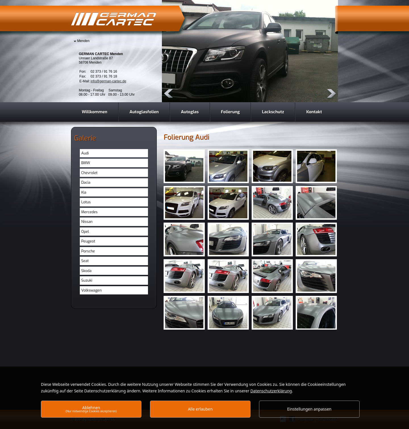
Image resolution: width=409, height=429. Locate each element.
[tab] (82, 41)
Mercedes (89, 212)
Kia (83, 192)
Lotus (86, 202)
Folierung (230, 112)
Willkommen (94, 112)
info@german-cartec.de (108, 81)
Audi (85, 153)
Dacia (85, 182)
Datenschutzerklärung (271, 391)
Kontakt (314, 112)
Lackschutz (273, 112)
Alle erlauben (200, 409)
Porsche (88, 251)
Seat (85, 260)
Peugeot (88, 241)
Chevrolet (89, 172)
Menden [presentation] (83, 41)
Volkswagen (91, 290)
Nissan (87, 221)
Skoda (86, 270)
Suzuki (86, 280)
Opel (85, 231)
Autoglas (190, 112)
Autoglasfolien (144, 112)
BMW (85, 162)
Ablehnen (91, 409)
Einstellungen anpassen (309, 409)
